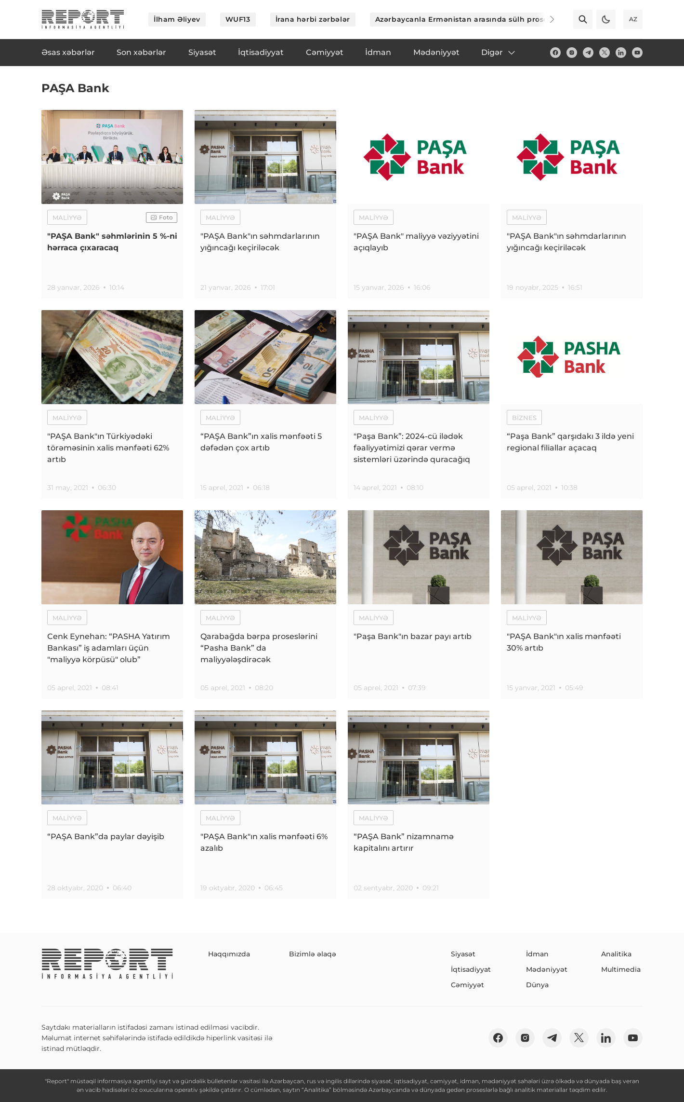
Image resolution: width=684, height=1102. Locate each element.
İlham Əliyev (177, 19)
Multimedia (621, 969)
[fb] (555, 52)
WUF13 (237, 19)
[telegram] (588, 52)
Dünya (537, 984)
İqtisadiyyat (471, 969)
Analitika (616, 954)
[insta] (571, 52)
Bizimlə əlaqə (312, 954)
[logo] (82, 19)
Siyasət (463, 954)
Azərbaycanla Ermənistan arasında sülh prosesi (464, 19)
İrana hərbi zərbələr (313, 19)
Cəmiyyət (467, 984)
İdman (537, 954)
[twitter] (604, 52)
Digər (498, 52)
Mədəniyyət (546, 969)
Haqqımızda (229, 954)
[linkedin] (621, 52)
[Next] (545, 19)
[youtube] (637, 52)
